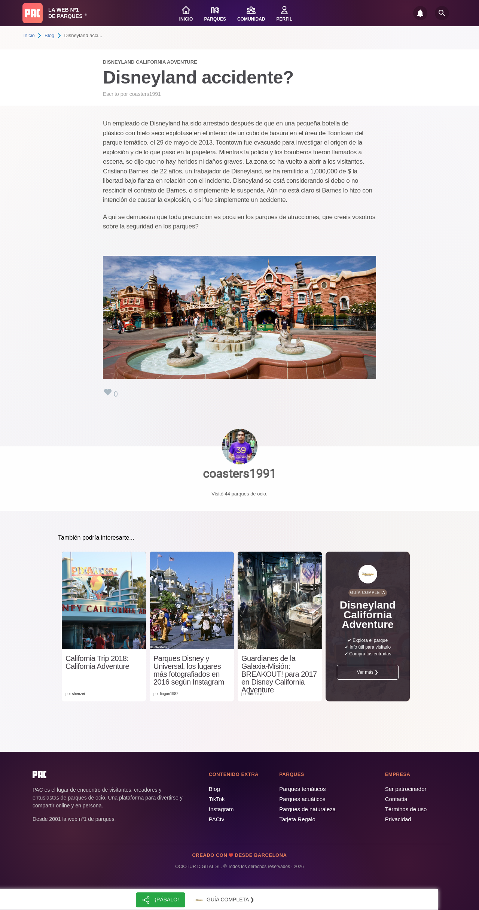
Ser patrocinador (406, 789)
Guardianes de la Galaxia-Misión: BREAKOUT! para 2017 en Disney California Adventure (279, 674)
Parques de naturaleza (307, 809)
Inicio (29, 35)
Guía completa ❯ (223, 900)
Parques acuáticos (302, 799)
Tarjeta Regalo (297, 819)
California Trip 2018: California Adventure (97, 662)
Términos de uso (406, 809)
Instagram (221, 809)
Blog (49, 35)
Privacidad (398, 819)
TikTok (217, 799)
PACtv (216, 819)
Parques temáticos (302, 789)
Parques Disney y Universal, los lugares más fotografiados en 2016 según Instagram (188, 670)
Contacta (396, 799)
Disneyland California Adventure (150, 62)
